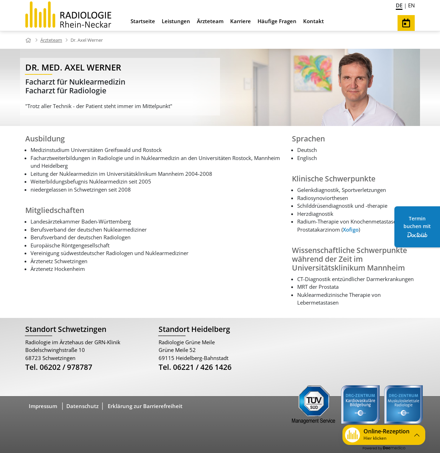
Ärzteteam (210, 21)
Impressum (43, 405)
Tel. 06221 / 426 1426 (195, 367)
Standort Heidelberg (194, 329)
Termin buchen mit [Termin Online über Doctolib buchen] (417, 226)
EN (411, 5)
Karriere (240, 21)
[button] (383, 435)
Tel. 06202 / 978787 (58, 367)
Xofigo (351, 229)
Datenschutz (82, 405)
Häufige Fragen (277, 21)
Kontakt (313, 21)
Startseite (143, 21)
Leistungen (176, 21)
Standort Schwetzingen (65, 329)
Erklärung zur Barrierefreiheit (145, 405)
